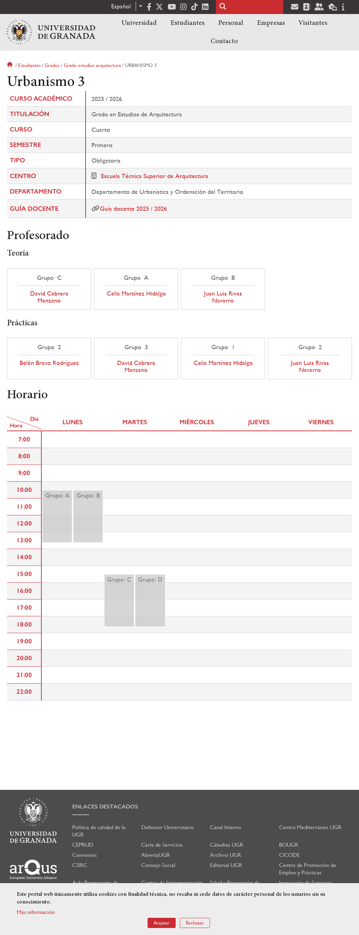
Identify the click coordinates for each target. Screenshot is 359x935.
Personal (230, 23)
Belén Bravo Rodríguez (49, 362)
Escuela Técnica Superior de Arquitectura (154, 175)
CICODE (289, 855)
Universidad (139, 23)
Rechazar (195, 923)
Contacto (224, 41)
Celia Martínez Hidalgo (136, 293)
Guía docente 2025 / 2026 (133, 208)
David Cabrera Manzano (49, 297)
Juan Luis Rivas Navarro (223, 297)
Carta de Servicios (162, 844)
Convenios (84, 855)
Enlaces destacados (105, 806)
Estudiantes (187, 23)
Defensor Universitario (167, 827)
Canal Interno (225, 827)
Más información (36, 912)
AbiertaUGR (155, 855)
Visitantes (312, 23)
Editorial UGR (226, 865)
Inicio (10, 65)
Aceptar (162, 923)
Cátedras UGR (226, 844)
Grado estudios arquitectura (92, 65)
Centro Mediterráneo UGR (310, 827)
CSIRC (79, 865)
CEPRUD (82, 844)
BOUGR (288, 844)
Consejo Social (158, 865)
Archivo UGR (225, 855)
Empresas (271, 23)
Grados (52, 65)
